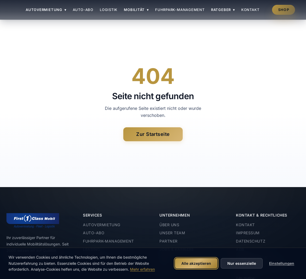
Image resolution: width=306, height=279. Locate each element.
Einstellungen (281, 263)
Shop (283, 10)
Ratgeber (223, 10)
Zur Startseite (153, 134)
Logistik (108, 10)
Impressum (248, 232)
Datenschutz (250, 241)
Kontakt (250, 10)
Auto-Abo (83, 10)
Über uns (169, 224)
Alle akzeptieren (196, 263)
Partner (168, 241)
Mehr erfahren (142, 269)
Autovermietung (46, 10)
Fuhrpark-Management (180, 10)
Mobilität (136, 10)
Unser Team (172, 232)
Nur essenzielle (241, 263)
